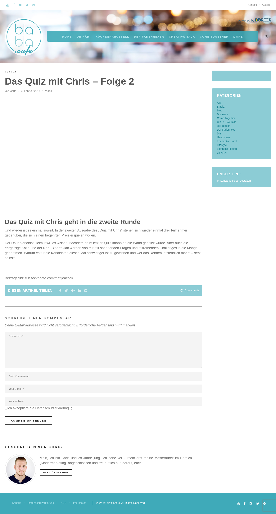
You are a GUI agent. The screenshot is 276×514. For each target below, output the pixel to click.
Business (222, 114)
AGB (64, 502)
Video (48, 90)
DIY (219, 133)
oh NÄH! (84, 36)
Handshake (224, 137)
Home (67, 36)
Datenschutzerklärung (52, 408)
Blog (219, 110)
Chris (13, 90)
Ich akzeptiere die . (39, 408)
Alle (219, 102)
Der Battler (223, 125)
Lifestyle (222, 145)
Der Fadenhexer (149, 36)
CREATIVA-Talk (182, 36)
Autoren (266, 4)
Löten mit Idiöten (227, 148)
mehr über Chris (56, 472)
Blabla (10, 72)
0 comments (189, 290)
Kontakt (252, 4)
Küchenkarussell (112, 36)
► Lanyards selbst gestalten (234, 180)
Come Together (214, 36)
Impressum (80, 502)
